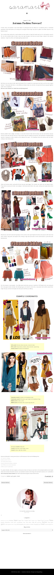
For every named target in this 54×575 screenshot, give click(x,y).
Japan (16, 520)
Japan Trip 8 (41, 520)
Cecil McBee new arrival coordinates (8, 465)
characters (7, 522)
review (31, 524)
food (49, 522)
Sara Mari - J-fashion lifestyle (22, 571)
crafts (24, 522)
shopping (36, 524)
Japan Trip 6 (28, 520)
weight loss (50, 524)
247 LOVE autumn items (6, 461)
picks (25, 524)
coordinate (19, 522)
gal (12, 476)
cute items (28, 522)
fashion (9, 476)
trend (18, 476)
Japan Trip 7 (34, 520)
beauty (2, 522)
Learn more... (27, 512)
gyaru (14, 476)
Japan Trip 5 (21, 520)
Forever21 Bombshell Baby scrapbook (9, 463)
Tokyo (51, 520)
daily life (34, 522)
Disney (2, 520)
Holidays (11, 520)
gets (52, 522)
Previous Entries (48, 482)
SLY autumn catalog (5, 458)
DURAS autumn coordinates (7, 466)
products (28, 524)
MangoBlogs (39, 571)
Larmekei (47, 520)
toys (39, 524)
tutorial (46, 524)
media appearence (8, 524)
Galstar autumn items (6, 459)
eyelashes (39, 522)
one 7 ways (14, 524)
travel (43, 524)
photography (20, 524)
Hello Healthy (6, 520)
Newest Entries (5, 482)
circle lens (13, 522)
